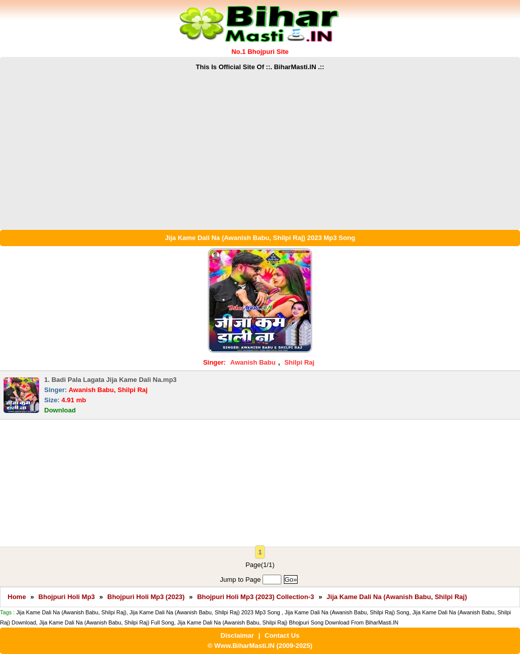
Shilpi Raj (299, 362)
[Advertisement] (260, 148)
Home (17, 597)
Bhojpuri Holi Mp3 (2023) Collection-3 (255, 597)
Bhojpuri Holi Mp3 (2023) (145, 597)
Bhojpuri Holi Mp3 (67, 597)
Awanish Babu (252, 362)
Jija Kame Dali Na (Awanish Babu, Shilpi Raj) (397, 597)
